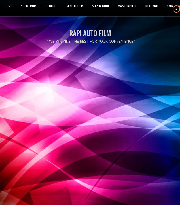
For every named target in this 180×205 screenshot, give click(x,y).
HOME (8, 5)
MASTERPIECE (127, 5)
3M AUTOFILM (74, 5)
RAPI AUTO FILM (90, 33)
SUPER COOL (100, 5)
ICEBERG (50, 5)
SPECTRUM (28, 5)
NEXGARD (151, 5)
